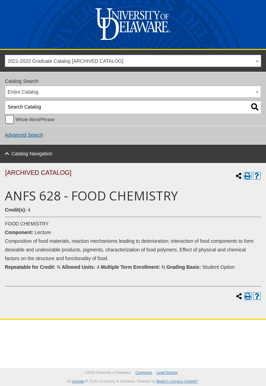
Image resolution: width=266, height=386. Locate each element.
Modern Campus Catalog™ (177, 381)
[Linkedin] (255, 330)
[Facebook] (203, 330)
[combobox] (133, 61)
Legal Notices (167, 373)
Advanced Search (24, 135)
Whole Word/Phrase (35, 119)
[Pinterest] (242, 330)
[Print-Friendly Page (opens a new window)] (247, 176)
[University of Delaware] (133, 41)
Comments (143, 373)
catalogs (78, 381)
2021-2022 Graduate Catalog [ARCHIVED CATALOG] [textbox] (65, 61)
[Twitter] (190, 330)
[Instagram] (216, 330)
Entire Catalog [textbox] (23, 92)
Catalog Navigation (31, 153)
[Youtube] (229, 330)
